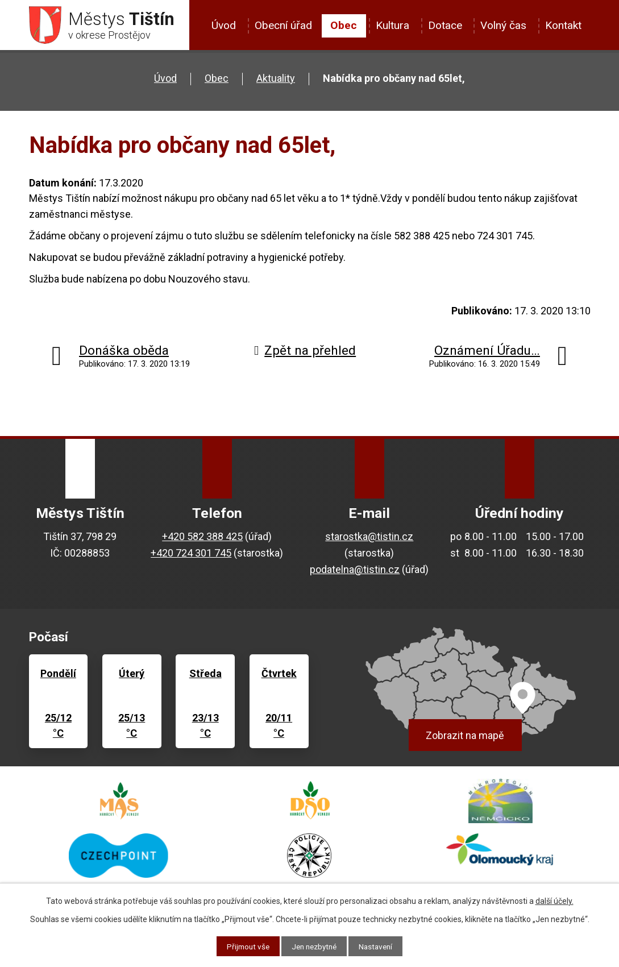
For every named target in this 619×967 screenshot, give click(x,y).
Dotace (445, 25)
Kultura (392, 25)
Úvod (223, 25)
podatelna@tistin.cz (355, 572)
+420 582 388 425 (202, 539)
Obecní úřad (283, 25)
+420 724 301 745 (191, 555)
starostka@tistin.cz (369, 539)
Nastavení (379, 946)
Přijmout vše (244, 946)
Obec (343, 25)
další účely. (554, 900)
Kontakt (563, 25)
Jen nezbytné (314, 946)
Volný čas (503, 25)
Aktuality (275, 80)
